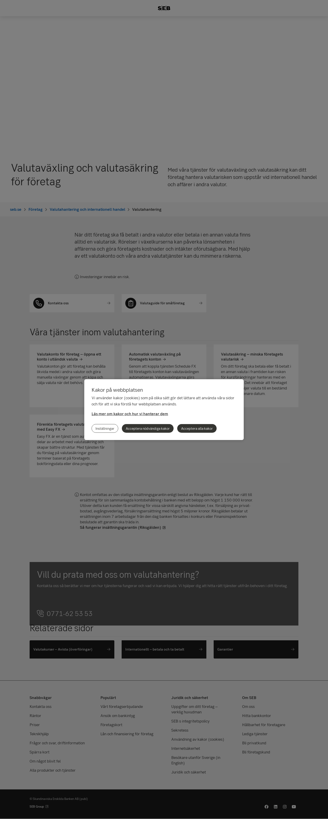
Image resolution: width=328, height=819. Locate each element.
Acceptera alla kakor (197, 428)
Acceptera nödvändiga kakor (148, 428)
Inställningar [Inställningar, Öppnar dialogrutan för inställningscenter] (104, 428)
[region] (164, 409)
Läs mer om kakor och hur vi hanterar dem (130, 413)
